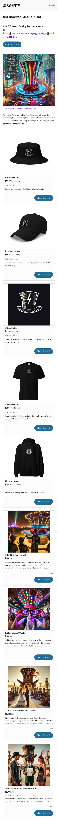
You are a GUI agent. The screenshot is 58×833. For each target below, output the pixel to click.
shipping (17, 181)
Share (19, 109)
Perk (7, 26)
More (51, 573)
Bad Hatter (11, 37)
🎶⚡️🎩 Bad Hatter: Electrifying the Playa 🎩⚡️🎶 (29, 33)
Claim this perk (12, 44)
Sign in (52, 5)
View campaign (30, 109)
